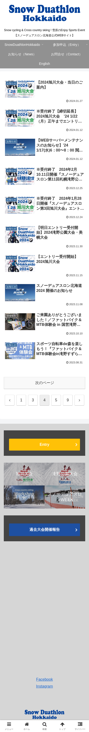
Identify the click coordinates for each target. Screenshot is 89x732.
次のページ (44, 383)
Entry (44, 444)
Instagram (44, 686)
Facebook (44, 679)
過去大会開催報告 (44, 530)
